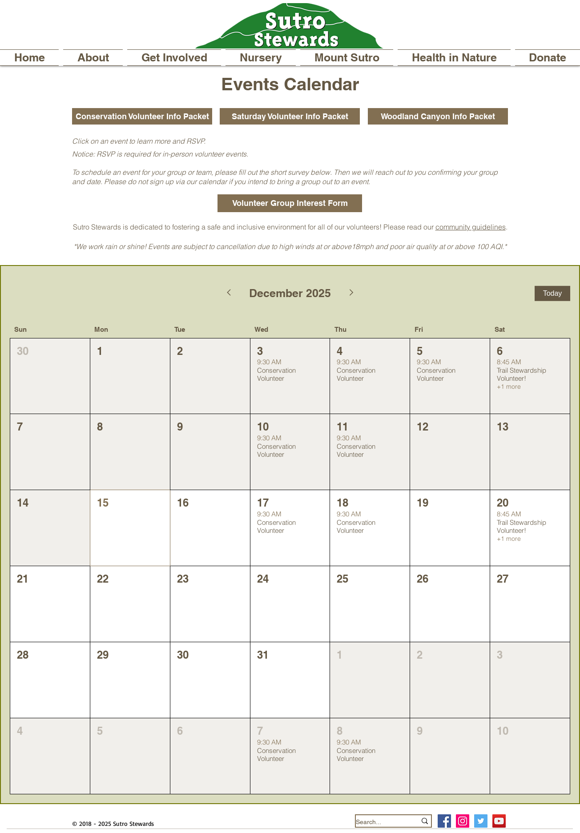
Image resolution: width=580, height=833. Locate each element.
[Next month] (351, 293)
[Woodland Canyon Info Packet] (438, 116)
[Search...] (379, 822)
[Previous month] (228, 293)
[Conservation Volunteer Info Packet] (142, 116)
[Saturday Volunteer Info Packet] (290, 116)
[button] (93, 57)
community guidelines (470, 226)
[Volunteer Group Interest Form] (290, 203)
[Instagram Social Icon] (462, 821)
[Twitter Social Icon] (480, 821)
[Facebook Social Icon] (444, 821)
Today (552, 293)
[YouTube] (499, 821)
